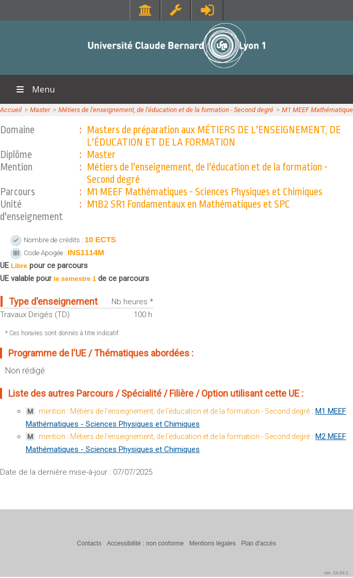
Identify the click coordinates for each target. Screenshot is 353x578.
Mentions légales (212, 543)
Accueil (11, 110)
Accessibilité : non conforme (145, 543)
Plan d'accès (258, 543)
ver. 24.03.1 (336, 572)
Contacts (89, 543)
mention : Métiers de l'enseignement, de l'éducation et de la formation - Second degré (174, 411)
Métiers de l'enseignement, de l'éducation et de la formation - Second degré (166, 110)
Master (40, 110)
